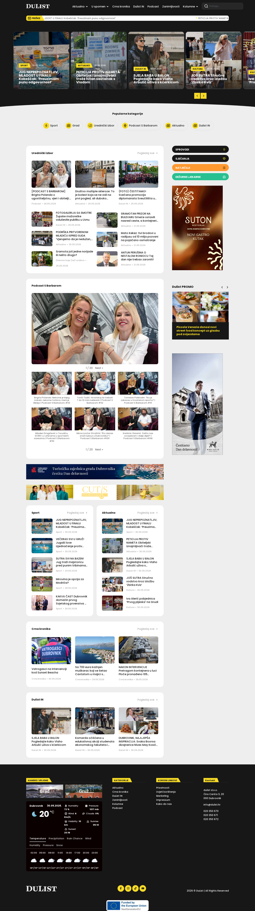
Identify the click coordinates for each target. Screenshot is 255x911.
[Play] (95, 328)
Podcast (36, 203)
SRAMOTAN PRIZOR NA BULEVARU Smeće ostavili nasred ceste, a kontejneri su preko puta (139, 219)
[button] (197, 96)
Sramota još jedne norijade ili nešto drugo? (74, 253)
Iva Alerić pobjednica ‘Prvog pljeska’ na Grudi (142, 600)
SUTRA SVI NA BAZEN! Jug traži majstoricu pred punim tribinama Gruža (71, 564)
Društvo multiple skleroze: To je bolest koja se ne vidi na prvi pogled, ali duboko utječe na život (94, 196)
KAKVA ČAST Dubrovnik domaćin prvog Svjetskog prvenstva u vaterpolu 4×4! (71, 601)
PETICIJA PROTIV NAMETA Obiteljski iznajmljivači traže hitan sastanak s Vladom (138, 546)
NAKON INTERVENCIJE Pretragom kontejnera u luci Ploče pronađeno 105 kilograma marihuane (138, 672)
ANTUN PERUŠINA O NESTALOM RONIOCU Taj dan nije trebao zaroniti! (137, 256)
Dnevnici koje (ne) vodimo (70, 260)
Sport (59, 532)
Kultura (130, 590)
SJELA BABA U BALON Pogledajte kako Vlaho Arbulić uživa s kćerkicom (141, 564)
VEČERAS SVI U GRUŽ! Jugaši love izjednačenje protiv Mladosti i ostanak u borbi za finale (70, 546)
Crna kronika (39, 678)
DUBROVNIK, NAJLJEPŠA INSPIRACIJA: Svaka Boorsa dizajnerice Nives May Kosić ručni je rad (137, 743)
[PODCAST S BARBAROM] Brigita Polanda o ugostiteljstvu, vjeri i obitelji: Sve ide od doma (50, 196)
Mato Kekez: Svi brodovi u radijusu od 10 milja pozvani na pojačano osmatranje (139, 236)
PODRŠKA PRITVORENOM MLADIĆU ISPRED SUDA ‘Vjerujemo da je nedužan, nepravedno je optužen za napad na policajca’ (74, 239)
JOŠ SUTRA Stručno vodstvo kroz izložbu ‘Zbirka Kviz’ (140, 581)
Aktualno (80, 203)
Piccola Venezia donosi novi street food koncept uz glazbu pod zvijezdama (198, 330)
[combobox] (222, 6)
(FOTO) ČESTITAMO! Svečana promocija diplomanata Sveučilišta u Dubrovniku (137, 196)
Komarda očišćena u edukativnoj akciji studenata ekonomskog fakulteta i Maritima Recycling (94, 743)
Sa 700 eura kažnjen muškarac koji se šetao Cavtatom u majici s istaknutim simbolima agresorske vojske (91, 674)
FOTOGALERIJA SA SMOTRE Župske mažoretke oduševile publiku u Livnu (74, 216)
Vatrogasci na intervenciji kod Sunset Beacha (49, 670)
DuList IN (123, 203)
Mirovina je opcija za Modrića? (70, 581)
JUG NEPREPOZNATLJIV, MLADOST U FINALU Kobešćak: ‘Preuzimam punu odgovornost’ (71, 525)
